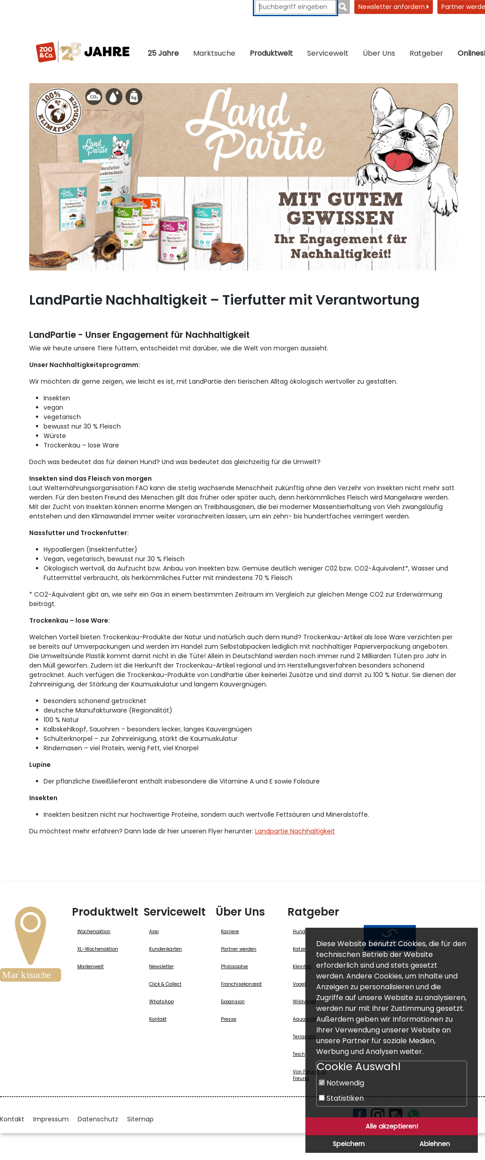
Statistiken (341, 1098)
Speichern (349, 1143)
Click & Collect (165, 984)
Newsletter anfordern (393, 6)
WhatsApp (161, 1001)
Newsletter (161, 966)
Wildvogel (304, 1001)
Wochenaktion (93, 931)
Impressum (51, 1119)
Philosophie (234, 966)
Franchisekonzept (241, 984)
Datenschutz (98, 1119)
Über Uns (379, 53)
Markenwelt (90, 966)
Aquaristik (305, 1019)
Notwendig (341, 1083)
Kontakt (158, 1019)
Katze (299, 949)
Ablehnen (434, 1143)
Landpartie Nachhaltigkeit (295, 831)
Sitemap (140, 1119)
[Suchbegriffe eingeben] (295, 7)
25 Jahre (163, 53)
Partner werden (238, 949)
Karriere (230, 931)
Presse (228, 1019)
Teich (299, 1054)
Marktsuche (214, 53)
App (154, 931)
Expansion (233, 1001)
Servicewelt (327, 53)
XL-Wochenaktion (97, 949)
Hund (299, 931)
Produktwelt (271, 53)
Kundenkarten (165, 949)
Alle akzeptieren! (392, 1126)
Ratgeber (426, 53)
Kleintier (302, 966)
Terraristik (304, 1036)
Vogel (299, 984)
